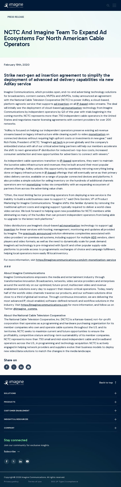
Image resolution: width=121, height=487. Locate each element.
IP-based (65, 160)
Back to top (108, 382)
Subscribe (12, 451)
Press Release (16, 16)
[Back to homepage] (13, 5)
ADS (93, 237)
